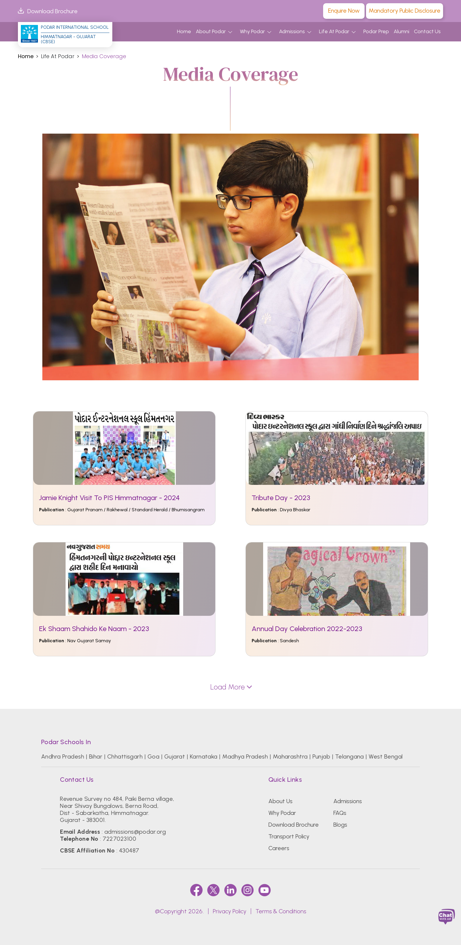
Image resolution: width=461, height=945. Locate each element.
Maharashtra (290, 756)
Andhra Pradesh (62, 756)
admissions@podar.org (135, 831)
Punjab (321, 756)
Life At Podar (334, 31)
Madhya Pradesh (245, 756)
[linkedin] (230, 890)
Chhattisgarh (125, 756)
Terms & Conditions (280, 911)
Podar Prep (376, 31)
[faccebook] (196, 890)
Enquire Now (344, 10)
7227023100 (119, 838)
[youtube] (264, 890)
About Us (280, 801)
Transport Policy (288, 836)
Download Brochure (48, 11)
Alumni (401, 31)
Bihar (95, 756)
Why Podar (252, 31)
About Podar (211, 31)
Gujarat (174, 756)
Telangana (349, 756)
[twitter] (213, 890)
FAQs (339, 812)
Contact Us (427, 31)
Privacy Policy (229, 911)
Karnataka (204, 756)
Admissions (292, 31)
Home (184, 31)
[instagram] (247, 890)
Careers (278, 848)
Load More (230, 686)
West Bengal (385, 756)
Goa (153, 756)
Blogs (340, 824)
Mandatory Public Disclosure (404, 10)
